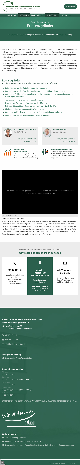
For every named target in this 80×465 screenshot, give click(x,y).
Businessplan (70, 7)
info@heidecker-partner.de (27, 139)
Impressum (71, 463)
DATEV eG (19, 215)
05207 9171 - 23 (11, 340)
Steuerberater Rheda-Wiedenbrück (18, 358)
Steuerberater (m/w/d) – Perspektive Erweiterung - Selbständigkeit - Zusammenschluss (39, 445)
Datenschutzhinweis (57, 463)
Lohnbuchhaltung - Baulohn (15, 438)
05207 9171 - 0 (30, 142)
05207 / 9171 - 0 (68, 142)
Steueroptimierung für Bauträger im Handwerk (22, 441)
